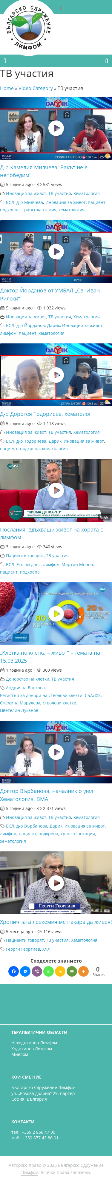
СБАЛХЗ (93, 695)
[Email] (72, 971)
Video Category (36, 88)
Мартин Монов (77, 564)
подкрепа (10, 210)
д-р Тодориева (31, 441)
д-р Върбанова (31, 826)
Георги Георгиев (23, 949)
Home (7, 88)
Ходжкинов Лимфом (31, 1048)
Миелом (19, 1054)
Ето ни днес (28, 564)
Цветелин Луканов (19, 710)
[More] (83, 971)
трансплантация (39, 210)
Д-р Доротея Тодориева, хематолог (45, 413)
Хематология (86, 193)
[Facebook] (13, 971)
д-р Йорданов (30, 325)
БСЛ (10, 202)
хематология (72, 210)
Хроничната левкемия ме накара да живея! (56, 921)
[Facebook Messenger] (25, 971)
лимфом (8, 333)
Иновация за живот (26, 193)
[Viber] (37, 971)
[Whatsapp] (48, 971)
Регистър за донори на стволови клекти (41, 695)
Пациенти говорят (25, 555)
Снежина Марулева (20, 703)
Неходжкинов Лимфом (34, 1042)
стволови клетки (59, 703)
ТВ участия (59, 193)
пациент (96, 202)
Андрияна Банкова (25, 687)
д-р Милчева (29, 202)
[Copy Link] (60, 971)
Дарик (53, 325)
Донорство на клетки (27, 679)
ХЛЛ (46, 949)
